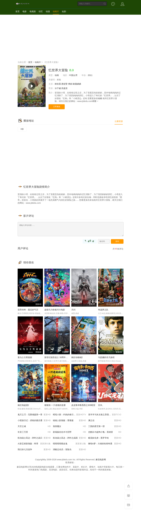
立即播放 (56, 107)
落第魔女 (69, 426)
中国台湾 (73, 75)
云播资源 (119, 121)
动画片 (56, 11)
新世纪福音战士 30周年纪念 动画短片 (61, 357)
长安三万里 (34, 432)
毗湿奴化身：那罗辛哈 (104, 438)
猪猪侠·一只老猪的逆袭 (55, 405)
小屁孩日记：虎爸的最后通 (34, 420)
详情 (95, 101)
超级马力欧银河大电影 (54, 310)
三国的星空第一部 (104, 426)
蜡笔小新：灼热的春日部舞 (69, 414)
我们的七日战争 (34, 449)
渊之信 (104, 420)
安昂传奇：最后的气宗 (28, 310)
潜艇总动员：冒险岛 (69, 449)
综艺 (41, 11)
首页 (17, 11)
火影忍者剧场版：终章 (34, 443)
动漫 (48, 11)
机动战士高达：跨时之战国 (69, 438)
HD (22, 129)
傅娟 (70, 84)
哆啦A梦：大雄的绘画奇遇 (104, 443)
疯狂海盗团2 (23, 405)
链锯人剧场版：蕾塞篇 (69, 420)
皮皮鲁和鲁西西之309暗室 (83, 405)
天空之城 (34, 426)
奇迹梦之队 (103, 310)
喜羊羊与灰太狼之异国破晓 (104, 414)
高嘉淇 (64, 88)
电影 (24, 11)
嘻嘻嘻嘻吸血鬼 (69, 443)
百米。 (101, 405)
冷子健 (58, 88)
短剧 (64, 11)
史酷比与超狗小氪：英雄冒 (104, 432)
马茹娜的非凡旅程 (106, 357)
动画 (57, 75)
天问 (73, 310)
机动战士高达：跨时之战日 (34, 438)
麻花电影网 (101, 459)
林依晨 (58, 84)
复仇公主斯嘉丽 (25, 357)
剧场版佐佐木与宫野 (69, 432)
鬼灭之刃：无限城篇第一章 (34, 414)
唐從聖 (64, 84)
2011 (90, 75)
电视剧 (33, 11)
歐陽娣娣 (77, 84)
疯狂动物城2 (77, 357)
